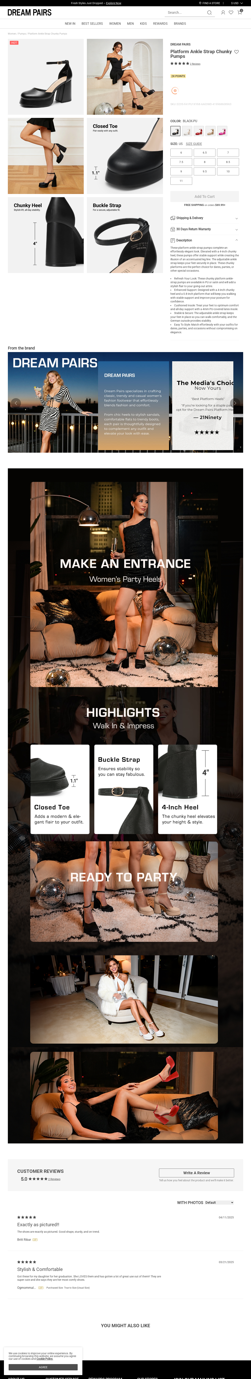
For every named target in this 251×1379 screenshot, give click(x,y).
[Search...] (187, 12)
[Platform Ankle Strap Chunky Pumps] (175, 131)
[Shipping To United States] (232, 3)
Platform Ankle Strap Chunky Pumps (48, 33)
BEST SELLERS (92, 23)
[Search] (209, 12)
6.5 (205, 152)
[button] (234, 3)
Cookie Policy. (44, 1358)
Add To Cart (205, 196)
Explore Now (113, 3)
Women (12, 33)
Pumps (22, 33)
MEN (130, 23)
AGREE (43, 1367)
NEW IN (70, 23)
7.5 (181, 162)
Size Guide (194, 144)
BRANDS (180, 23)
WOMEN (115, 23)
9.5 (205, 171)
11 (181, 180)
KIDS (143, 23)
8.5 (228, 162)
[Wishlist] (231, 12)
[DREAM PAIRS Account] (223, 12)
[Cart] (239, 12)
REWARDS (160, 23)
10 (228, 171)
